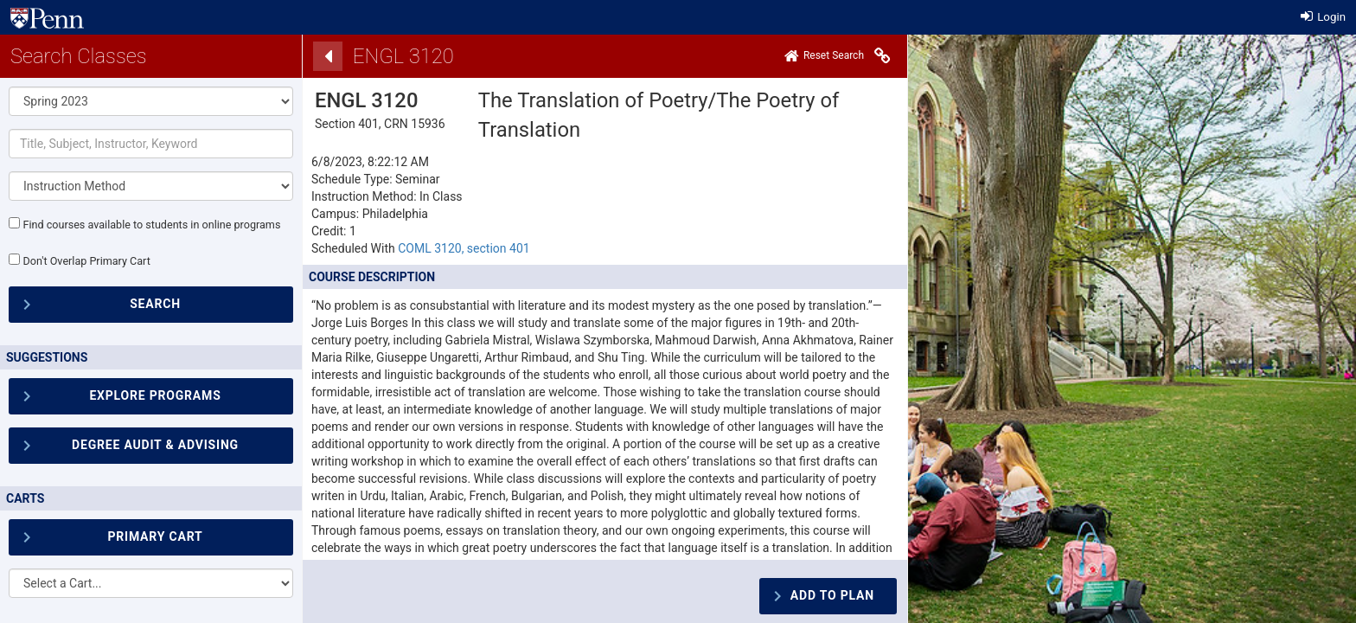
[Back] (327, 56)
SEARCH (155, 304)
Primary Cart (154, 536)
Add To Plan (832, 595)
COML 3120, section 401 (463, 248)
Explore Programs (155, 395)
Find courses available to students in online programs (151, 224)
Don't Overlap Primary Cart (86, 260)
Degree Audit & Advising (155, 445)
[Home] (824, 56)
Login (1323, 16)
